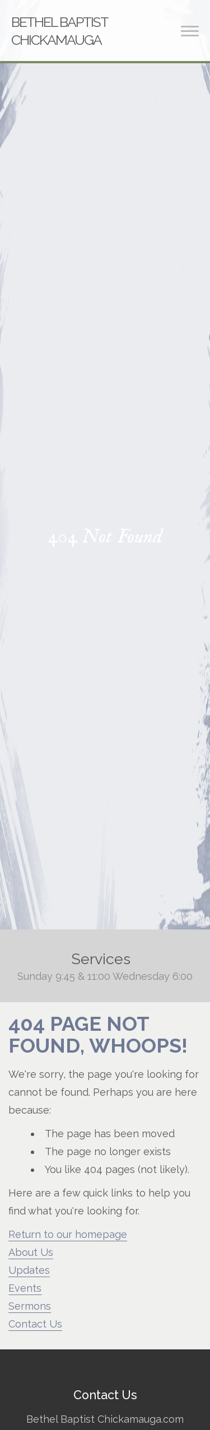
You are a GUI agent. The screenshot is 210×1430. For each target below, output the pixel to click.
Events (24, 1288)
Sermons (29, 1306)
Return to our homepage (67, 1234)
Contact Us (35, 1324)
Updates (29, 1270)
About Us (30, 1252)
